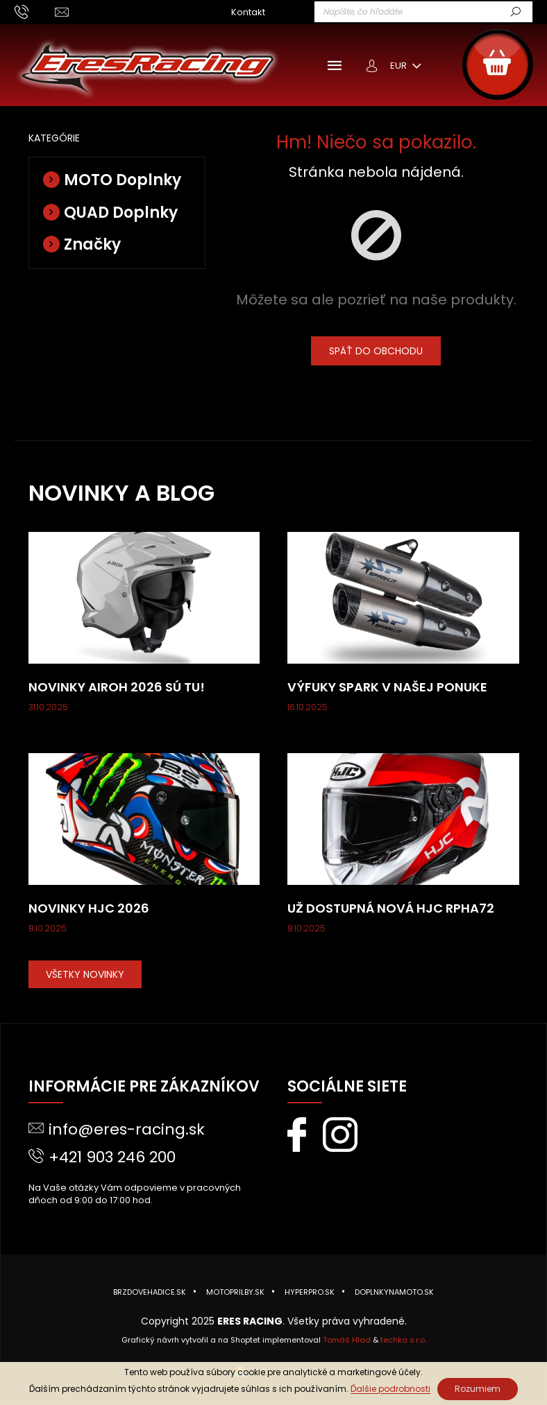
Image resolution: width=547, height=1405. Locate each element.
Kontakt (248, 12)
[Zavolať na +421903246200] (35, 11)
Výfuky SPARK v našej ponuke (387, 687)
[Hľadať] (423, 12)
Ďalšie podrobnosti (390, 1389)
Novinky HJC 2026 (88, 908)
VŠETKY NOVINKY (85, 974)
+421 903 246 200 (112, 1157)
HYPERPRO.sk (310, 1292)
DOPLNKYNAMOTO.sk (394, 1292)
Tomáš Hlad (347, 1339)
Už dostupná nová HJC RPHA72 (390, 908)
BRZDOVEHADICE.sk (149, 1292)
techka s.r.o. (403, 1339)
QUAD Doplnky (121, 212)
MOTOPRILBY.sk (235, 1292)
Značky (92, 244)
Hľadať (527, 12)
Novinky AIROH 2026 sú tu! (116, 687)
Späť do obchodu (376, 351)
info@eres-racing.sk (127, 1129)
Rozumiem (477, 1389)
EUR (399, 65)
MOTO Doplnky (122, 180)
